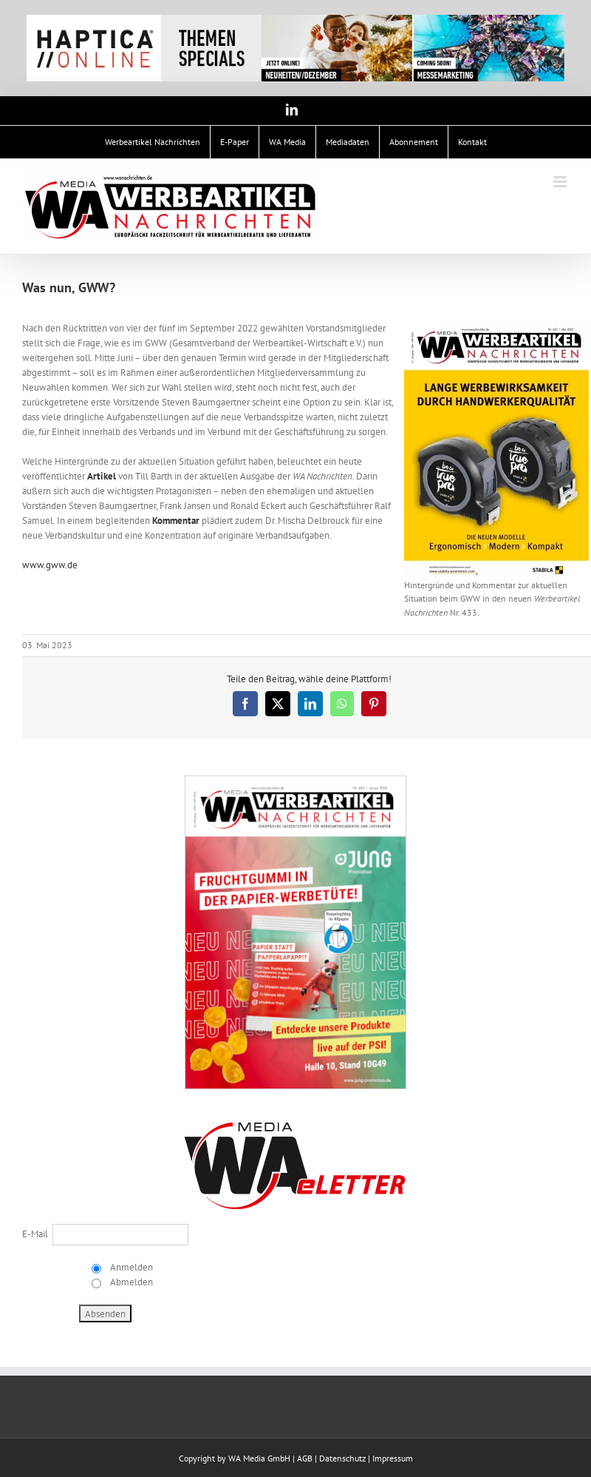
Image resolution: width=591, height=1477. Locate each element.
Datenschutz (342, 1458)
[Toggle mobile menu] (561, 181)
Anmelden (130, 1267)
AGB (304, 1458)
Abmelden (130, 1282)
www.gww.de (50, 565)
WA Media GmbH (259, 1458)
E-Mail (35, 1234)
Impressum (392, 1458)
